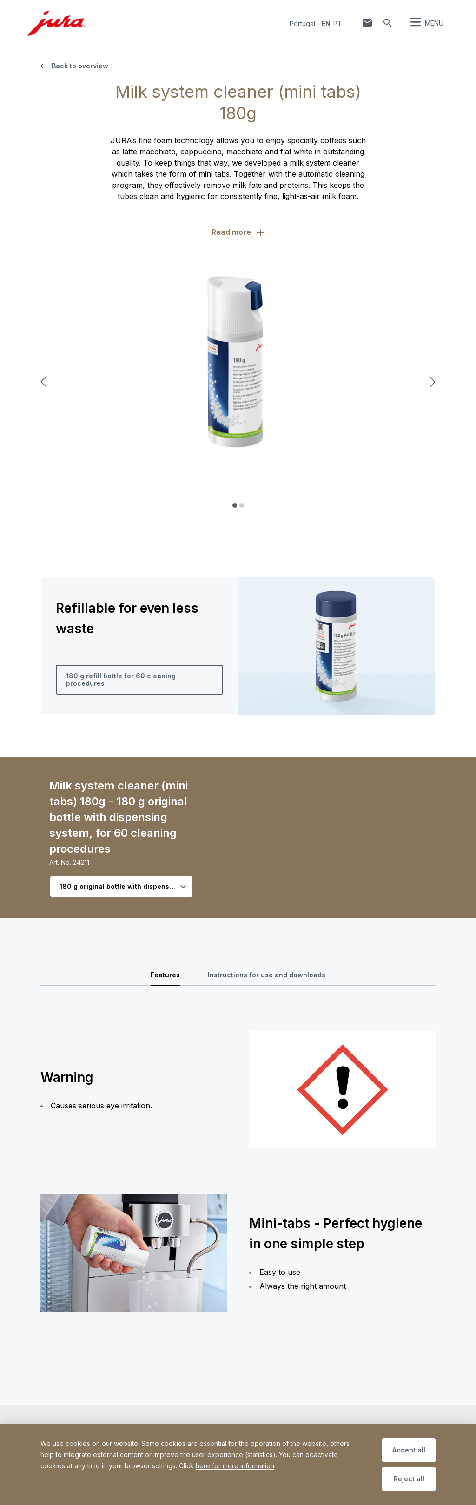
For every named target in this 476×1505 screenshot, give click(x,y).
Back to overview (74, 66)
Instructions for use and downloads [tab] (266, 975)
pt (337, 23)
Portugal (302, 23)
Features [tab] (165, 975)
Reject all (409, 1479)
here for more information (235, 1466)
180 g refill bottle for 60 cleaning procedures (121, 679)
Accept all (408, 1450)
